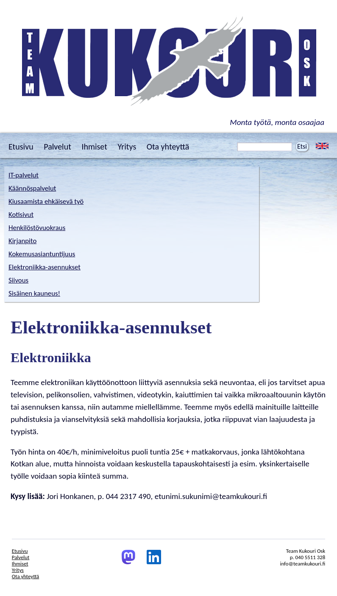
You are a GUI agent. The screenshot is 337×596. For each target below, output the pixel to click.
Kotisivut (20, 214)
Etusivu (20, 146)
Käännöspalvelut (32, 188)
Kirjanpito (22, 240)
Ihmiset (94, 146)
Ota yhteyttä (168, 146)
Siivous (18, 280)
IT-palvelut (23, 175)
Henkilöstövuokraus (36, 227)
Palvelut (57, 146)
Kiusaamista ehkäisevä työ (46, 201)
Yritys (126, 146)
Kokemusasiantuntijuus (41, 253)
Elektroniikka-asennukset (44, 267)
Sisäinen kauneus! (34, 293)
